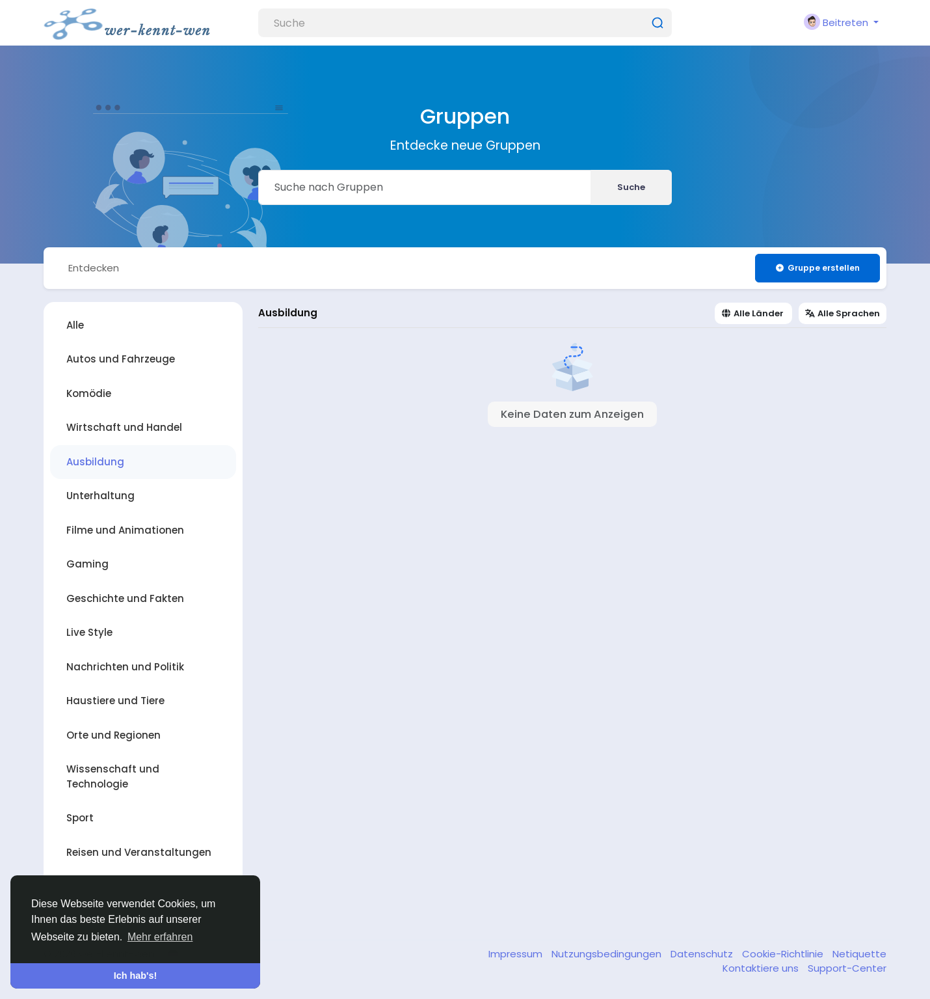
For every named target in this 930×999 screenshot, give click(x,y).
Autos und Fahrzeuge (120, 359)
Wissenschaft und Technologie (112, 776)
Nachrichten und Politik (125, 667)
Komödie (88, 393)
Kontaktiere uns (762, 968)
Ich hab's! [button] (135, 975)
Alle (75, 325)
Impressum (516, 954)
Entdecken (93, 268)
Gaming (87, 564)
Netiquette (859, 954)
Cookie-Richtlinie (784, 954)
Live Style (89, 632)
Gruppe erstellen (817, 267)
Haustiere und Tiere (115, 700)
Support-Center (847, 968)
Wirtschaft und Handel (124, 427)
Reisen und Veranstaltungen (138, 852)
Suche (631, 187)
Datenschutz (703, 954)
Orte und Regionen (113, 735)
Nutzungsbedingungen (607, 954)
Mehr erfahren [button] (160, 936)
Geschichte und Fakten (125, 598)
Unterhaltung (100, 495)
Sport (80, 818)
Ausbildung (95, 462)
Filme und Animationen (125, 530)
